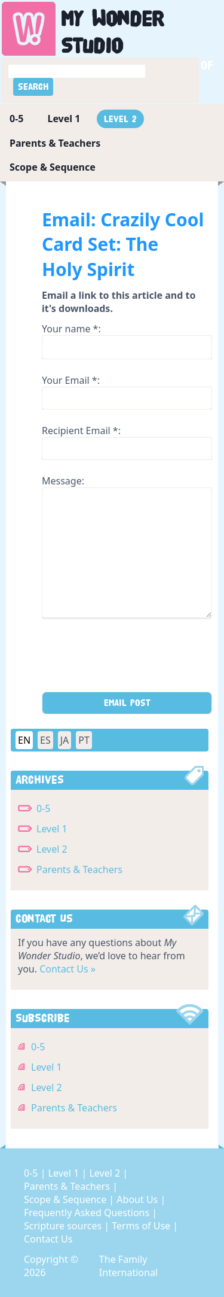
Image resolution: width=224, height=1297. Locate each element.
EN (24, 740)
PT (84, 740)
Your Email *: (71, 380)
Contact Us (48, 1239)
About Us (138, 1199)
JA (64, 740)
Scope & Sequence (53, 167)
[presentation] (132, 658)
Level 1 (63, 118)
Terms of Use (142, 1225)
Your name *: (71, 328)
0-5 (16, 118)
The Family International (128, 1266)
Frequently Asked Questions (88, 1212)
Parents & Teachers (55, 143)
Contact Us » (67, 968)
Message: (63, 480)
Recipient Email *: (81, 430)
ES (45, 740)
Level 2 (120, 118)
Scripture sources (64, 1225)
